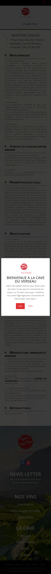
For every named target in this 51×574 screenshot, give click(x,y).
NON (30, 306)
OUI (20, 306)
